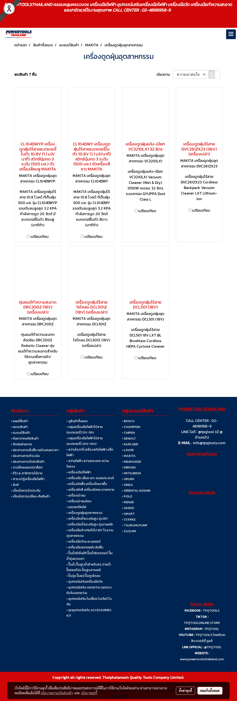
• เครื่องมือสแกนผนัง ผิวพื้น (84, 547)
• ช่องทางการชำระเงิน (25, 455)
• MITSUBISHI (131, 473)
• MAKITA (129, 455)
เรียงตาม (164, 74)
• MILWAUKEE (131, 461)
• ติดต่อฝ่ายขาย (21, 444)
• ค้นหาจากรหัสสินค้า (25, 438)
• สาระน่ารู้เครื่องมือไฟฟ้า (27, 479)
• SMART (128, 513)
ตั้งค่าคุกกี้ (185, 690)
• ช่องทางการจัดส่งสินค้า (27, 461)
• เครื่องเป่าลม (75, 495)
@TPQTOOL (212, 647)
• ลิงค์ (15, 484)
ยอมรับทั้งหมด (210, 690)
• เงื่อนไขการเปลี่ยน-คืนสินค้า (30, 496)
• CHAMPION (131, 426)
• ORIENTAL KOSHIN (136, 490)
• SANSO (128, 508)
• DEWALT (129, 438)
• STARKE (129, 519)
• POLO (127, 496)
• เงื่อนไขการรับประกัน (25, 490)
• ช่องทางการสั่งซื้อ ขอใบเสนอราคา (35, 450)
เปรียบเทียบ (40, 236)
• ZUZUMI (129, 531)
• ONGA (127, 484)
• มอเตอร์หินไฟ (76, 507)
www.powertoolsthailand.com (202, 659)
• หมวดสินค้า (19, 426)
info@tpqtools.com (209, 443)
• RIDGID (128, 502)
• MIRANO (129, 467)
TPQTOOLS (211, 610)
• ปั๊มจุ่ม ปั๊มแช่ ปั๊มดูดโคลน (83, 575)
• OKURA (128, 479)
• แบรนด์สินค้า (20, 432)
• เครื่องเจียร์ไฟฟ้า (78, 472)
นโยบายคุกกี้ (89, 693)
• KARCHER (130, 444)
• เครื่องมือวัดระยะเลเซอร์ (83, 541)
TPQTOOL (211, 628)
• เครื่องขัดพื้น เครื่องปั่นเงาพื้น (86, 483)
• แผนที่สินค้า (19, 421)
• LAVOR (128, 450)
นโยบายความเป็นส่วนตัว (57, 693)
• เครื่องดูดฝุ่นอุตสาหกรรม (84, 512)
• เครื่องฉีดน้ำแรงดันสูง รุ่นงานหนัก (89, 524)
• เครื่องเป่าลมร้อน (78, 501)
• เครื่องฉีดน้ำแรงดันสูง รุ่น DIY (87, 518)
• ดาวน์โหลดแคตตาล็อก (26, 467)
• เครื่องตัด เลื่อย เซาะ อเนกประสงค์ (90, 478)
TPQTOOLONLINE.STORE (202, 622)
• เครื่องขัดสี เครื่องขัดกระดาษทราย (90, 489)
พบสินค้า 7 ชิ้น (25, 74)
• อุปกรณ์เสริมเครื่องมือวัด (84, 581)
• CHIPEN (128, 432)
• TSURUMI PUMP (134, 525)
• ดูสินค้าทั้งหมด (76, 421)
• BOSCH (128, 421)
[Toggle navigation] (231, 34)
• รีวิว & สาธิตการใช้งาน (26, 473)
